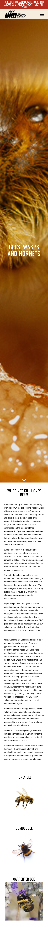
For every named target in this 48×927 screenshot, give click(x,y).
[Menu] (40, 14)
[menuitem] (40, 14)
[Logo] (20, 14)
